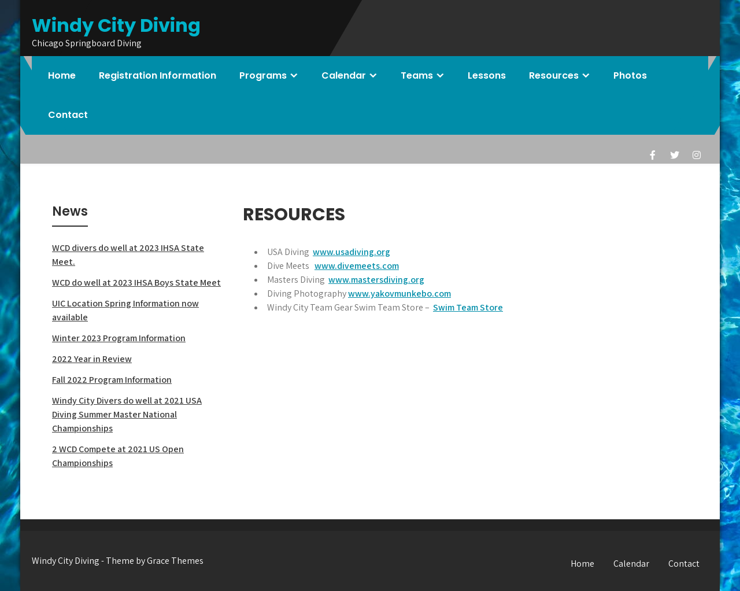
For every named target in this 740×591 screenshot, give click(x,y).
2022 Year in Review (92, 359)
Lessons (487, 75)
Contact (68, 114)
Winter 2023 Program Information (119, 338)
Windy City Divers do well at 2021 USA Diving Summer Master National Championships (127, 414)
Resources (554, 75)
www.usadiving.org (351, 252)
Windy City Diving (116, 25)
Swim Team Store (468, 307)
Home (62, 75)
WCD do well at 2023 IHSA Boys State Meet (136, 282)
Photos (630, 75)
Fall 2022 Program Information (112, 380)
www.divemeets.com (356, 266)
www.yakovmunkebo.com (399, 293)
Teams (417, 75)
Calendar (343, 75)
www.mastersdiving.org (376, 280)
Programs (263, 75)
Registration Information (157, 75)
